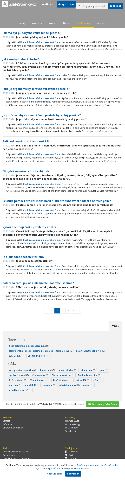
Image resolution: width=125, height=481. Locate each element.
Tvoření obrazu (62, 380)
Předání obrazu (39, 380)
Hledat (115, 6)
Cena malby (40, 375)
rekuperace (87, 370)
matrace (15, 385)
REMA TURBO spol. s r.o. (90, 350)
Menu (52, 23)
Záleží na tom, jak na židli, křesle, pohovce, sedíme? (38, 283)
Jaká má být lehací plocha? (21, 59)
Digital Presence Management (17, 458)
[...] (95, 6)
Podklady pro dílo (89, 375)
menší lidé (32, 385)
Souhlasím (73, 473)
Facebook (71, 451)
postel (88, 385)
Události (101, 23)
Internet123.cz (72, 420)
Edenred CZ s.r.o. (38, 355)
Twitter (70, 455)
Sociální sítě (70, 431)
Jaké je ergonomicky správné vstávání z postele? (36, 89)
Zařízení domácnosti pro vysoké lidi (27, 141)
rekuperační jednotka (22, 370)
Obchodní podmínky (13, 427)
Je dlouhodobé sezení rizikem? (23, 257)
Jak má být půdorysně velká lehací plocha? (32, 33)
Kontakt (6, 420)
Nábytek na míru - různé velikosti (26, 171)
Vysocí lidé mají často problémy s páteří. (30, 227)
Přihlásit (48, 4)
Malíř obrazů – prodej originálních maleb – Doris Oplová (40, 350)
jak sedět (82, 380)
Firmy (22, 23)
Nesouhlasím (54, 473)
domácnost (47, 370)
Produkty (37, 23)
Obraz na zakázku (63, 375)
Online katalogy (72, 424)
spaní (103, 370)
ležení (97, 380)
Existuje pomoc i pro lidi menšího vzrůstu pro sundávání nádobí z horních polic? (57, 201)
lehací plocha (67, 370)
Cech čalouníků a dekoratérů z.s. (40, 42)
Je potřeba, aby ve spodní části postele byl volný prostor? (42, 115)
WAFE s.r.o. (16, 355)
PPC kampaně (71, 427)
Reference (7, 424)
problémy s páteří (20, 390)
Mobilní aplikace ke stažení (15, 451)
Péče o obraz (17, 380)
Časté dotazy (83, 23)
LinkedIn (71, 458)
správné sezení (19, 375)
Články (65, 23)
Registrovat (66, 4)
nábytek (49, 385)
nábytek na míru (69, 385)
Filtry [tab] (115, 326)
